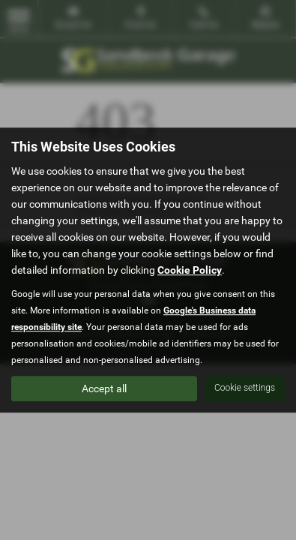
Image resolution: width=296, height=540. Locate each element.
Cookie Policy (189, 270)
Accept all (104, 388)
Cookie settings (244, 387)
